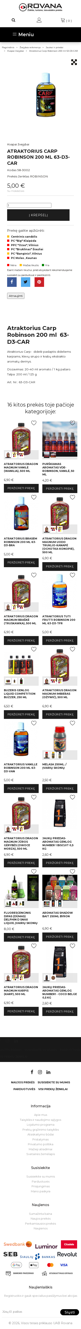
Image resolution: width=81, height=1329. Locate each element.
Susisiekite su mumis (40, 1050)
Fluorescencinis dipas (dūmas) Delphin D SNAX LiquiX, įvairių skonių (21, 918)
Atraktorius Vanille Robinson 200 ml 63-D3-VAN (20, 768)
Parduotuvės (24, 1089)
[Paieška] (13, 20)
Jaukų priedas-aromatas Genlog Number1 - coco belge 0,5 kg (59, 992)
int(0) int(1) (59, 439)
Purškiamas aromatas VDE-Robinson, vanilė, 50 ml (58, 469)
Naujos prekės (23, 1082)
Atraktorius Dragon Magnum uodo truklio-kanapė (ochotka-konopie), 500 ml (59, 545)
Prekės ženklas (18, 176)
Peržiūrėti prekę (21, 488)
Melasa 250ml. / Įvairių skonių (54, 766)
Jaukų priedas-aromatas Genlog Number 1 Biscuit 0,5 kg (57, 843)
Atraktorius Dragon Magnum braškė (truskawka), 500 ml (21, 620)
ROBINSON (39, 176)
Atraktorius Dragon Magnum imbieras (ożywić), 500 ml (59, 694)
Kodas (11, 170)
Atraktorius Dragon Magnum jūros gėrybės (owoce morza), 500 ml (21, 843)
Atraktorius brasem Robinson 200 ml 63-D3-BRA (20, 542)
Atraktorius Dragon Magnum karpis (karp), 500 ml (21, 990)
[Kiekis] (29, 205)
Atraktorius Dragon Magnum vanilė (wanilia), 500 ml (21, 467)
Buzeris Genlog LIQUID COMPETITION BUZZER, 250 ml (19, 694)
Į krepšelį (38, 215)
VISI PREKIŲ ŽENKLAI (53, 1089)
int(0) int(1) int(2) (21, 439)
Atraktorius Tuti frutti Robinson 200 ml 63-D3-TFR (58, 620)
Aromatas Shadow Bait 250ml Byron (57, 914)
